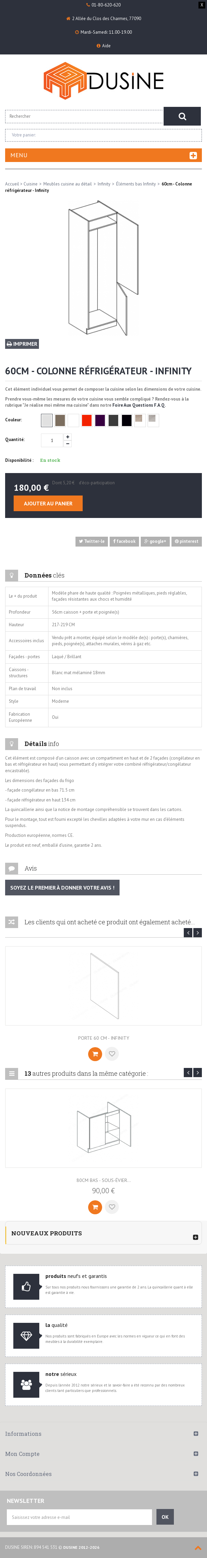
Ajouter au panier (48, 503)
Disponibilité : (19, 460)
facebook (124, 541)
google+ (155, 541)
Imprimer (22, 343)
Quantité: (15, 439)
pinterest (186, 541)
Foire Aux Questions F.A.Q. (139, 405)
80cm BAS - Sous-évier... (104, 1180)
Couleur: (14, 420)
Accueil (12, 184)
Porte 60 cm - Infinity (103, 1038)
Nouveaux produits (46, 1233)
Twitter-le (92, 541)
